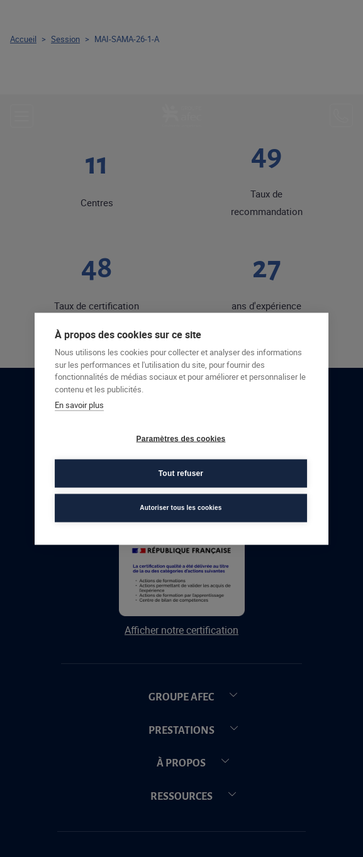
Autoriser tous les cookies (180, 507)
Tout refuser (181, 473)
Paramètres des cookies (181, 438)
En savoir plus (79, 405)
